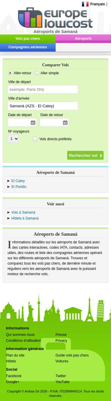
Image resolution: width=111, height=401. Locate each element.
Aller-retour (22, 73)
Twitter (61, 376)
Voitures (62, 361)
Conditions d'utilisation (23, 341)
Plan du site (15, 355)
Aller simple (50, 73)
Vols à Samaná (23, 212)
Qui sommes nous (20, 335)
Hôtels (11, 361)
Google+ (13, 382)
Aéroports (83, 39)
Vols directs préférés (55, 139)
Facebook (14, 376)
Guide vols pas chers (72, 355)
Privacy (61, 341)
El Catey (18, 181)
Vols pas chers (27, 39)
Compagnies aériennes (28, 47)
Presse (61, 335)
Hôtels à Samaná (24, 218)
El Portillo (18, 187)
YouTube (63, 382)
